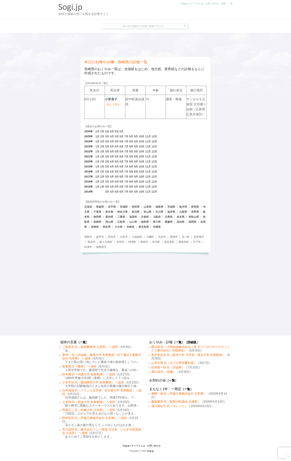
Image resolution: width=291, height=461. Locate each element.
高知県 (180, 221)
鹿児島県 (143, 226)
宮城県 (124, 206)
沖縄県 (157, 226)
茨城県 (171, 206)
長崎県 (95, 226)
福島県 (159, 206)
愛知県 (109, 216)
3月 (107, 131)
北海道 (88, 206)
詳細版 (191, 342)
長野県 (195, 211)
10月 (141, 136)
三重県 (121, 216)
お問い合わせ (212, 3)
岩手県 (112, 206)
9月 (136, 136)
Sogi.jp (150, 451)
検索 (223, 3)
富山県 (147, 211)
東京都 (109, 211)
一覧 (230, 3)
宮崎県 (130, 226)
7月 (126, 136)
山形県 (147, 206)
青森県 (100, 206)
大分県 (118, 226)
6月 (122, 131)
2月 (102, 131)
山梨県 (183, 211)
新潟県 (136, 211)
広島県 (121, 221)
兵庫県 (169, 216)
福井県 (171, 211)
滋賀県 (133, 216)
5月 (117, 131)
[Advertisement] (145, 44)
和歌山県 (194, 216)
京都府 (145, 216)
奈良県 (180, 216)
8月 (131, 136)
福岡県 (192, 221)
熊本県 (107, 226)
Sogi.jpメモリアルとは (192, 3)
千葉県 (97, 211)
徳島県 (145, 221)
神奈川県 (122, 211)
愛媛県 (169, 221)
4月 (112, 131)
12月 (154, 136)
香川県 (157, 221)
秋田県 (136, 206)
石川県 (159, 211)
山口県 (133, 221)
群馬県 (195, 206)
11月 (148, 136)
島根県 (97, 221)
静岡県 (97, 216)
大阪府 (157, 216)
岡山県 (109, 221)
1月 (97, 131)
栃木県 (183, 206)
